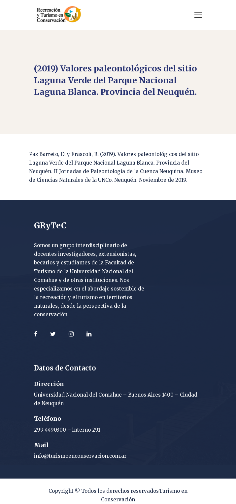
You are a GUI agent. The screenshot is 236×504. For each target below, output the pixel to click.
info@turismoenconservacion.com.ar (80, 456)
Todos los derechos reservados (120, 491)
